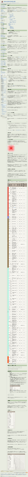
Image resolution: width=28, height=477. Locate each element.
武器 (1, 9)
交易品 (1, 15)
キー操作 (2, 65)
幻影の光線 (9, 304)
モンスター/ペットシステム (4, 114)
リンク (2, 82)
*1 (25, 185)
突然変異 (4, 36)
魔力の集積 (9, 349)
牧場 (3, 47)
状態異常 (2, 36)
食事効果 (5, 50)
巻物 (13, 85)
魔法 (1, 22)
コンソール (4, 65)
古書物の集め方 (11, 27)
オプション (2, 64)
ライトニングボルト (9, 299)
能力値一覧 (2, 50)
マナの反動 (11, 19)
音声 (1, 68)
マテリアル (4, 15)
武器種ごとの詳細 (3, 11)
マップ (3, 38)
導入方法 (3, 106)
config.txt (5, 64)
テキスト (3, 68)
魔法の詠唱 (10, 17)
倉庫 (3, 46)
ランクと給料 (2, 61)
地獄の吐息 (9, 283)
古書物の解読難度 (12, 28)
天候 (1, 60)
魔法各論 (3, 22)
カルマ (3, 60)
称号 (3, 109)
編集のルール (2, 77)
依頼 (3, 56)
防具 (2, 9)
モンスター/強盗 (3, 92)
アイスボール (9, 311)
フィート (5, 35)
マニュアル (2, 6)
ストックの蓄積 (11, 15)
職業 (3, 28)
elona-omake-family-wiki (9, 1)
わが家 (1, 46)
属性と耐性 (2, 35)
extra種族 (3, 27)
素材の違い (2, 10)
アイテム (4, 8)
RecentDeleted (3, 85)
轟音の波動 (9, 319)
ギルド (5, 61)
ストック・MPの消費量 (12, 18)
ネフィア (2, 43)
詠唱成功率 (10, 24)
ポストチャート (2, 63)
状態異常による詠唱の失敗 (13, 22)
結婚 (4, 62)
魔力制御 (24, 11)
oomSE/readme (4, 111)
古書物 (9, 25)
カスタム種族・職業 (3, 72)
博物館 (1, 47)
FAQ (4, 6)
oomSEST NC (4, 105)
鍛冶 (5, 63)
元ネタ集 (5, 77)
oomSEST (3, 99)
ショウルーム (2, 62)
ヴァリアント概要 (4, 4)
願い (4, 60)
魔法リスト (10, 23)
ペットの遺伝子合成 (3, 52)
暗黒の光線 (9, 302)
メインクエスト (2, 57)
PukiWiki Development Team (6, 476)
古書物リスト (11, 26)
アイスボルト (9, 293)
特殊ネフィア (4, 43)
